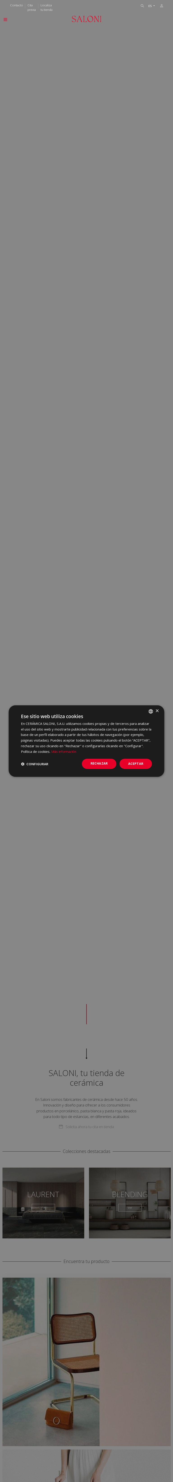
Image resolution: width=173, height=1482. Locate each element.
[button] (34, 764)
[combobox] (151, 711)
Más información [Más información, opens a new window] (63, 751)
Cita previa (31, 7)
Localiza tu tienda (46, 7)
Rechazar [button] (99, 763)
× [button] (157, 711)
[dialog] (86, 741)
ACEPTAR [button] (135, 764)
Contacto (16, 5)
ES (150, 6)
